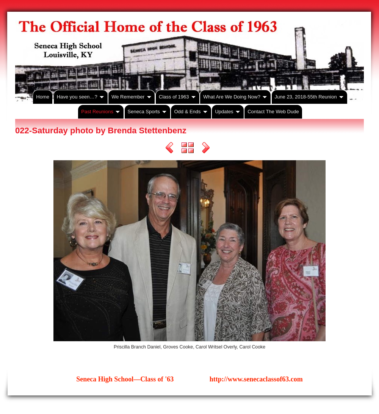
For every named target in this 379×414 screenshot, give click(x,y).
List (187, 148)
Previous (169, 148)
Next (205, 148)
